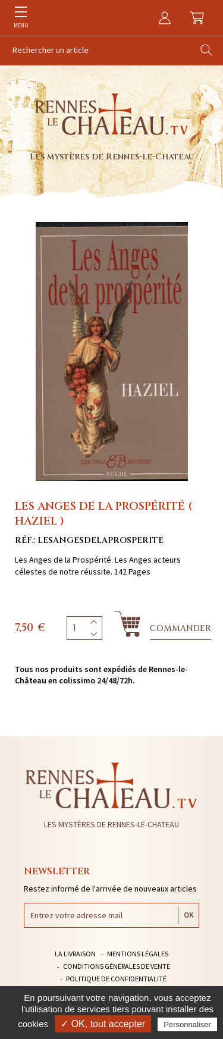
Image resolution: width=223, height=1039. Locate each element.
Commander (180, 628)
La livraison (75, 953)
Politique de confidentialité (116, 978)
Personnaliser (187, 1024)
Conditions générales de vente (116, 966)
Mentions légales (137, 953)
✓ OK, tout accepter (103, 1024)
